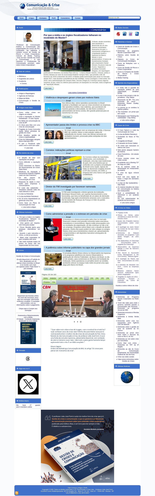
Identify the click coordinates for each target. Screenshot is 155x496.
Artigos (31, 18)
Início (46, 278)
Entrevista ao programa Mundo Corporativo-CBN (128, 52)
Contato (77, 18)
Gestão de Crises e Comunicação (28, 256)
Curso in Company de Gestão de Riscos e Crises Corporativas (128, 73)
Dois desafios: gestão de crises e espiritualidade (29, 136)
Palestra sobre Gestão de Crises (128, 56)
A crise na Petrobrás (26, 194)
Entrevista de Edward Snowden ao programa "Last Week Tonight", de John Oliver (128, 235)
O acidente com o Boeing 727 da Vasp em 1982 (128, 163)
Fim (53, 282)
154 (97, 278)
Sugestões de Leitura (26, 79)
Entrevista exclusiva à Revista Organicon (128, 313)
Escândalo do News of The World (128, 137)
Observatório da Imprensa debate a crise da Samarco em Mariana (128, 248)
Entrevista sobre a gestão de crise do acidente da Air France (128, 328)
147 (60, 278)
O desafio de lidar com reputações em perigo (29, 158)
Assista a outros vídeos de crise (127, 285)
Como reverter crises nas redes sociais (128, 159)
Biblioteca (22, 76)
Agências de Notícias (26, 96)
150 (75, 278)
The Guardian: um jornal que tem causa (128, 112)
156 (107, 278)
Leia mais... (49, 88)
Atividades (43, 18)
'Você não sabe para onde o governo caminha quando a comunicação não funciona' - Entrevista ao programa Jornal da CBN (128, 306)
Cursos (24, 83)
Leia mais (29, 148)
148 (65, 278)
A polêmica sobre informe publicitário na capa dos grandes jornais (78, 247)
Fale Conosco (72, 488)
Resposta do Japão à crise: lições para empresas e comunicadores (29, 183)
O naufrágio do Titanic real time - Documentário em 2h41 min (128, 260)
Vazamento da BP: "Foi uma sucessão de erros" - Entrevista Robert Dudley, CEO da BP (128, 102)
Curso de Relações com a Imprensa (128, 64)
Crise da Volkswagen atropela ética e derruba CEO (29, 140)
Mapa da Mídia (24, 98)
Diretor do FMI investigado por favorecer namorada (71, 186)
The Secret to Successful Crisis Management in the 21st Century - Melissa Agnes (128, 254)
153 (91, 278)
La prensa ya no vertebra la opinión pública (128, 108)
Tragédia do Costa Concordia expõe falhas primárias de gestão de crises (29, 131)
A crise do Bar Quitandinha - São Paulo (128, 184)
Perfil (54, 18)
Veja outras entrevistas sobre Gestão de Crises (128, 360)
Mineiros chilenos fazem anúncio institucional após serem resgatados (128, 272)
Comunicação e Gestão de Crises (29, 101)
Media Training (123, 78)
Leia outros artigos (29, 207)
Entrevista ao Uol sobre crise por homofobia (128, 340)
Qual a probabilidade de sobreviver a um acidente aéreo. (128, 195)
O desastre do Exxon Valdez (128, 143)
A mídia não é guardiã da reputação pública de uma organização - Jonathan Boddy (128, 90)
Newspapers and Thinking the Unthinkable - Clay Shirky (128, 117)
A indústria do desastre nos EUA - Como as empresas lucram (128, 266)
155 (102, 278)
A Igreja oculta (123, 213)
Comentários (65, 18)
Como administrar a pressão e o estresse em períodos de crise (76, 214)
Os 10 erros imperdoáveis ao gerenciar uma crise (29, 199)
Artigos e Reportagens (27, 93)
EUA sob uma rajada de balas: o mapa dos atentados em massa (128, 178)
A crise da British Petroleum (28, 196)
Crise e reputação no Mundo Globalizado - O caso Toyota (29, 117)
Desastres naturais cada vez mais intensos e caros (29, 190)
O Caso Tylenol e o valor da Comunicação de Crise (128, 131)
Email (68, 101)
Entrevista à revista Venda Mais (128, 317)
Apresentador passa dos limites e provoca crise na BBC (73, 125)
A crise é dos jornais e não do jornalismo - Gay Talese (128, 96)
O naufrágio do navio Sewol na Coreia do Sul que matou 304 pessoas (128, 229)
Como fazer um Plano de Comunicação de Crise (29, 204)
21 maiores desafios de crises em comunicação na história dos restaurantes (128, 189)
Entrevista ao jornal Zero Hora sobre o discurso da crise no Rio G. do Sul (128, 334)
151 (81, 278)
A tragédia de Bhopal (125, 141)
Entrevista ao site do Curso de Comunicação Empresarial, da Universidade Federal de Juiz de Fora (128, 351)
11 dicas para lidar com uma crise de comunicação (29, 126)
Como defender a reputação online (29, 163)
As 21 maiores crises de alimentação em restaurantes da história (128, 168)
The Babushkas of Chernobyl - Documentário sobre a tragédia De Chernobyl (128, 242)
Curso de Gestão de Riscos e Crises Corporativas (128, 68)
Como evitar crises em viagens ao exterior (29, 113)
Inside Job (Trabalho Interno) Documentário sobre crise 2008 (128, 223)
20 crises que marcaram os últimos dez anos (128, 146)
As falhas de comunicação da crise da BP (29, 122)
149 (70, 278)
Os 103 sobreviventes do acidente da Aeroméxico (128, 199)
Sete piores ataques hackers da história (128, 151)
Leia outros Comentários (77, 93)
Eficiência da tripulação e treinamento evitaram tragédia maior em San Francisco (29, 173)
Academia (22, 81)
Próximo (47, 282)
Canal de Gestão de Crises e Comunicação (128, 47)
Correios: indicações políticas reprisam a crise (68, 150)
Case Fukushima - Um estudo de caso (128, 155)
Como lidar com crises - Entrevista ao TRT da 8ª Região (128, 345)
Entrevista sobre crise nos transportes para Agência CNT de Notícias (128, 322)
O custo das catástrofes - (29, 188)
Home (22, 18)
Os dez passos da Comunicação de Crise (29, 178)
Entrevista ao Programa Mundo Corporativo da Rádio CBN (128, 298)
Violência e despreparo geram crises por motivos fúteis (72, 97)
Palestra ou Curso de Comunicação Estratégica (128, 60)
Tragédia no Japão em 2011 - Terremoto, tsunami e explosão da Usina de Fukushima (128, 279)
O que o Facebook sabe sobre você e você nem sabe (29, 144)
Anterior (53, 278)
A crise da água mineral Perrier (128, 173)
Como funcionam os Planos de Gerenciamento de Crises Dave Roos (29, 167)
